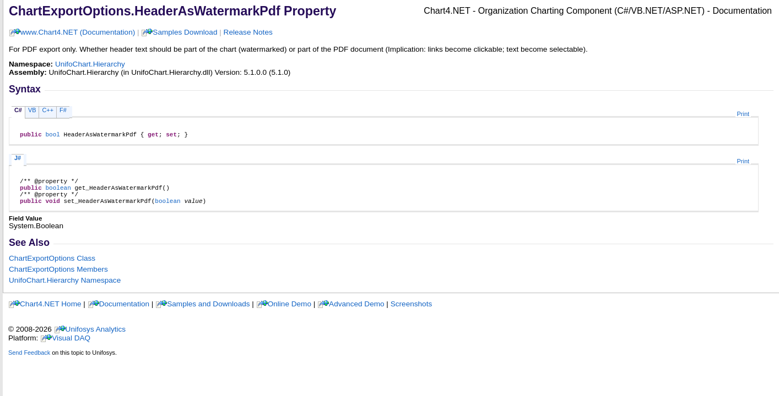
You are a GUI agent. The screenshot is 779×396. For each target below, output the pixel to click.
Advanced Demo (357, 312)
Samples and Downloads (208, 312)
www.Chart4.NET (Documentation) (77, 32)
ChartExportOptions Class (52, 266)
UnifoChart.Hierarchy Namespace (65, 288)
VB (32, 110)
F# (63, 110)
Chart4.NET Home (51, 312)
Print (743, 114)
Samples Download (185, 32)
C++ (47, 110)
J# (17, 159)
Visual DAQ (71, 346)
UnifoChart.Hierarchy (90, 64)
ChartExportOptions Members (58, 277)
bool (52, 135)
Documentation (124, 312)
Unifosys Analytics (96, 337)
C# (18, 110)
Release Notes (248, 32)
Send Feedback (29, 361)
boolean (58, 192)
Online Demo (289, 312)
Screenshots (411, 312)
